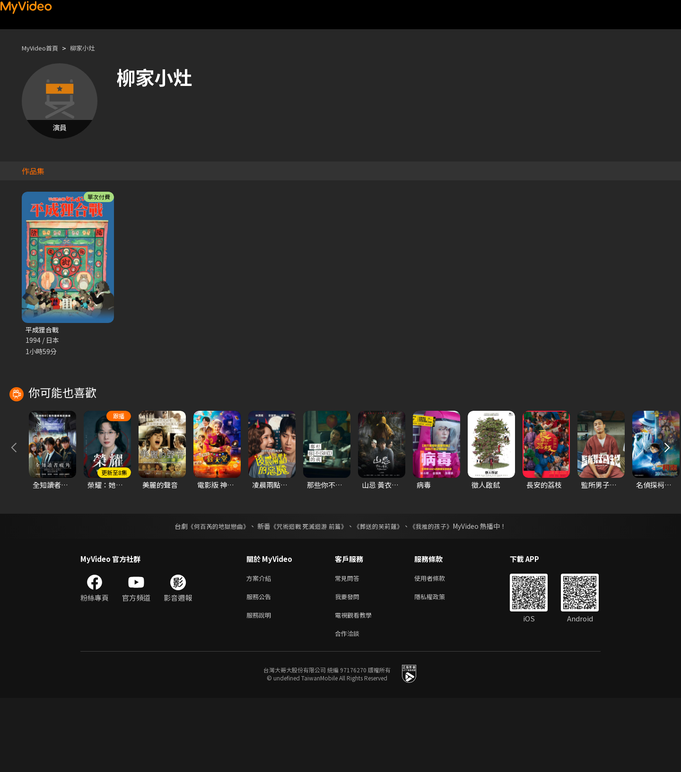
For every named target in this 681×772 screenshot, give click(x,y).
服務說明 (260, 687)
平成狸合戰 (43, 330)
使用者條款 (437, 647)
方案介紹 (260, 647)
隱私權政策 (437, 667)
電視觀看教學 (356, 687)
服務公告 (260, 667)
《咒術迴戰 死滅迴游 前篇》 (308, 594)
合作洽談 (349, 707)
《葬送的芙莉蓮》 (382, 594)
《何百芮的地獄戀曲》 (212, 594)
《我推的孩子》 (438, 594)
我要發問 (349, 667)
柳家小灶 (91, 48)
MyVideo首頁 (43, 48)
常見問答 (349, 647)
